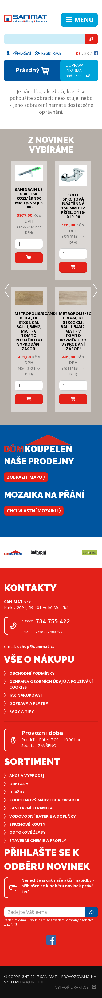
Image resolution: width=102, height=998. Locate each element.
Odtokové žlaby (27, 832)
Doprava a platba (28, 703)
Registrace (47, 53)
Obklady (18, 783)
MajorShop (33, 981)
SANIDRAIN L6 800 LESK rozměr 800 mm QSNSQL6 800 (29, 198)
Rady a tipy (21, 711)
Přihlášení (18, 53)
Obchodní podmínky (32, 673)
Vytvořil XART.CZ (75, 987)
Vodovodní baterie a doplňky (42, 816)
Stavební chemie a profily (37, 840)
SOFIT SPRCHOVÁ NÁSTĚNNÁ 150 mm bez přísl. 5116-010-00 (73, 205)
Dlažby (17, 791)
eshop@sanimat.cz (36, 646)
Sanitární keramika (31, 808)
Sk (86, 53)
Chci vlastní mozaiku (34, 511)
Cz (78, 53)
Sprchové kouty (27, 824)
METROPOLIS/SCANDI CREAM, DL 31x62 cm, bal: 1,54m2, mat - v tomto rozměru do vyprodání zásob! (80, 331)
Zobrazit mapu (26, 477)
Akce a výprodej (26, 775)
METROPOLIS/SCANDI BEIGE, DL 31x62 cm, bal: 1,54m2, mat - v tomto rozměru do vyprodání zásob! (36, 331)
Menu (79, 19)
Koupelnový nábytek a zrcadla (44, 800)
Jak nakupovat (25, 695)
